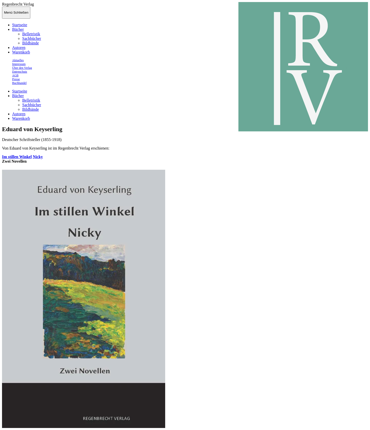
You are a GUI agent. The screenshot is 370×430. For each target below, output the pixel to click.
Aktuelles (18, 60)
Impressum (19, 64)
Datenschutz (19, 71)
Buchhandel (19, 83)
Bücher (18, 29)
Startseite (19, 25)
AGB (15, 75)
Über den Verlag (22, 68)
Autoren (18, 47)
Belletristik (31, 34)
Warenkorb (21, 52)
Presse (16, 79)
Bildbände (30, 43)
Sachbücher (31, 38)
